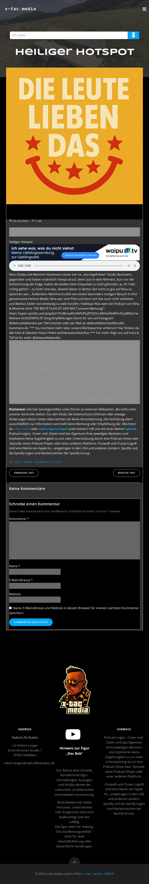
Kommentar (19, 519)
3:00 (36, 221)
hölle (28, 462)
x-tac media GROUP (98, 874)
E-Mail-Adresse (21, 580)
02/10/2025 (18, 221)
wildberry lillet (47, 462)
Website (15, 594)
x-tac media (22, 429)
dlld (18, 462)
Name (14, 566)
